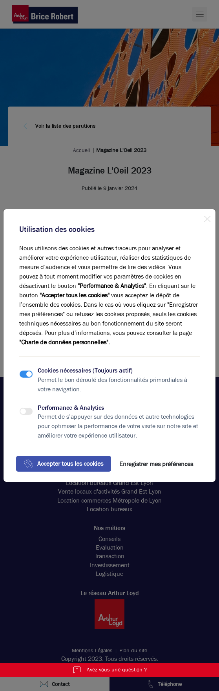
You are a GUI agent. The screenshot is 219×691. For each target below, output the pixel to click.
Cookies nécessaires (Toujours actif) (85, 370)
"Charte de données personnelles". (64, 342)
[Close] (207, 217)
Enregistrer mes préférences (156, 464)
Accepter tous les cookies (63, 464)
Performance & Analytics (71, 407)
